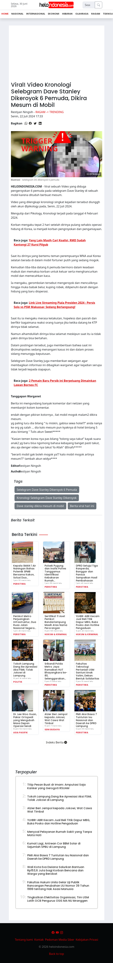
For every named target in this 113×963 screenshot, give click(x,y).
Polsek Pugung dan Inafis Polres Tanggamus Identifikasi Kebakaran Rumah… (55, 573)
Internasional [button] (35, 13)
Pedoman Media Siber (59, 940)
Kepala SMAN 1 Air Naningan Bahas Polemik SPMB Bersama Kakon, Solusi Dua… (24, 571)
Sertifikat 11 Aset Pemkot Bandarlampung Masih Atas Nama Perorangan (56, 622)
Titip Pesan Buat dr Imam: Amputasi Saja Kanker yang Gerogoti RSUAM (56, 786)
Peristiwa (19, 583)
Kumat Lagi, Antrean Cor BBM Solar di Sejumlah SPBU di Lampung (53, 845)
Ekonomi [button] (53, 13)
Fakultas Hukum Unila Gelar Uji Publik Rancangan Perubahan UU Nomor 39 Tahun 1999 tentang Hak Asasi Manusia (58, 885)
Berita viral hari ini (82, 506)
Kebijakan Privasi (87, 940)
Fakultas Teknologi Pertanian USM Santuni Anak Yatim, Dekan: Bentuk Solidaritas (87, 671)
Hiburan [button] (67, 13)
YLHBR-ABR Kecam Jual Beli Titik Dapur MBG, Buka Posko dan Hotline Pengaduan (87, 622)
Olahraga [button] (81, 13)
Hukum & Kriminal (56, 634)
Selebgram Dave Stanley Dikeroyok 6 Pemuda (47, 490)
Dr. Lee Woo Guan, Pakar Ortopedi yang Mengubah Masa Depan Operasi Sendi (25, 720)
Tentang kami (24, 940)
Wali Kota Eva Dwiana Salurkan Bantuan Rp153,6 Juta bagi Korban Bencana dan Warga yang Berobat (55, 870)
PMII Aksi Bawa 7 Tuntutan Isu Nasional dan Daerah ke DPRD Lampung (86, 720)
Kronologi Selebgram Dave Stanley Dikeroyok (47, 498)
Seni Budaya (52, 729)
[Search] (89, 5)
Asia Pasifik (20, 732)
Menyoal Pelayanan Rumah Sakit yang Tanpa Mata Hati (59, 833)
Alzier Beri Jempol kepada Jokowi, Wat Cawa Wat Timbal (56, 718)
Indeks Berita (56, 742)
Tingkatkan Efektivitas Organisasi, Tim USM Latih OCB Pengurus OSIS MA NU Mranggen (58, 899)
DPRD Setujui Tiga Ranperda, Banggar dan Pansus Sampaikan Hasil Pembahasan (87, 573)
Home (4, 13)
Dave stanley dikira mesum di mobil (40, 506)
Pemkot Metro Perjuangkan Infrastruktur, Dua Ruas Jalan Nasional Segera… (24, 622)
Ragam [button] (95, 13)
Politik (17, 681)
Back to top (56, 954)
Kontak (39, 940)
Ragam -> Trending (49, 112)
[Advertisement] (56, 52)
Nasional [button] (17, 13)
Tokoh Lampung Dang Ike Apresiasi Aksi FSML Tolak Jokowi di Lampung (25, 669)
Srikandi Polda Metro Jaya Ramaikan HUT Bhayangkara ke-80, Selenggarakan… (56, 671)
